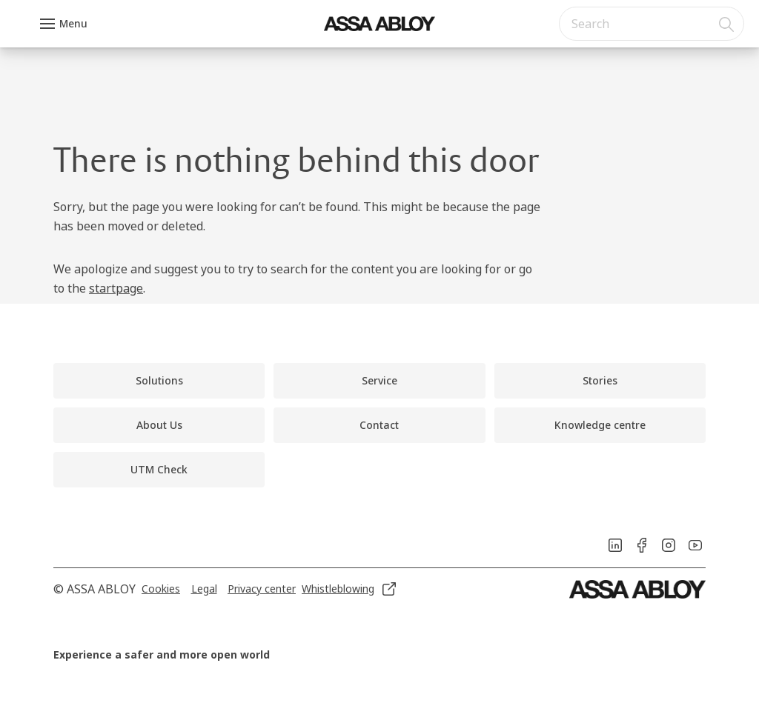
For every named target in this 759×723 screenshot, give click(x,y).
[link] (159, 381)
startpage (116, 288)
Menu (73, 23)
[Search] (727, 24)
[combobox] (651, 24)
